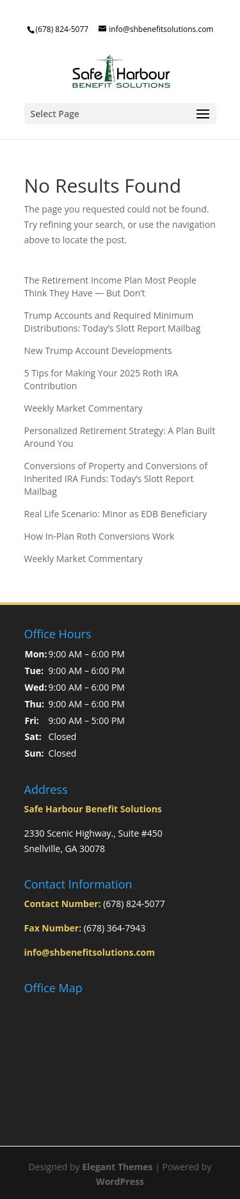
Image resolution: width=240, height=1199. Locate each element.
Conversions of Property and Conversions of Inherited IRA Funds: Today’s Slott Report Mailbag (116, 478)
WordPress (120, 1181)
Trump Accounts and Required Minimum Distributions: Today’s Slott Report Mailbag (112, 321)
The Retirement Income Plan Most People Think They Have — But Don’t (110, 286)
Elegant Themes (117, 1167)
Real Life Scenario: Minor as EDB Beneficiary (115, 514)
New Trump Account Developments (98, 350)
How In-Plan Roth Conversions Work (99, 536)
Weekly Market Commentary (83, 408)
